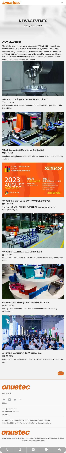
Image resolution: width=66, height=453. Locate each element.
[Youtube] (4, 399)
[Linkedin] (9, 399)
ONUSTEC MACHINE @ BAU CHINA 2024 (22, 251)
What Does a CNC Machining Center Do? (23, 150)
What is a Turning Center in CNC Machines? (25, 99)
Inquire (61, 373)
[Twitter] (20, 399)
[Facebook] (15, 399)
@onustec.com (11, 409)
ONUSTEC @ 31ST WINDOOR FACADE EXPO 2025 (26, 200)
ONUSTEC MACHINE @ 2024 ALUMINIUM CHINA (25, 302)
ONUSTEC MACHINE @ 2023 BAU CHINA (22, 353)
